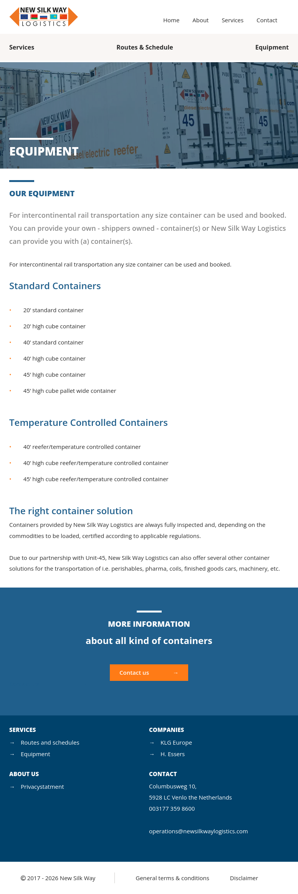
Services (232, 20)
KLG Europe (176, 742)
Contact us (134, 672)
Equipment (272, 47)
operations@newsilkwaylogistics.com (198, 831)
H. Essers (173, 754)
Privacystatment (42, 786)
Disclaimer (244, 878)
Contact (267, 20)
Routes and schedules (50, 742)
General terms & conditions (172, 878)
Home (171, 20)
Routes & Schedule (144, 47)
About (200, 20)
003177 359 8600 (172, 808)
